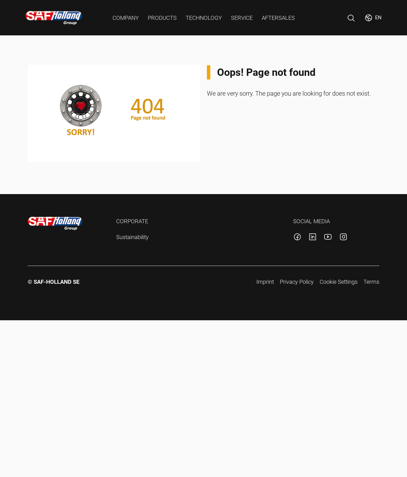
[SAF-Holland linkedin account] (312, 238)
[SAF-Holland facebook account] (297, 238)
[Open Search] (351, 18)
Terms (371, 281)
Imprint (265, 281)
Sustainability (132, 237)
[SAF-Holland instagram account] (343, 238)
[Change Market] (373, 18)
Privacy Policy (297, 281)
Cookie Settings (339, 281)
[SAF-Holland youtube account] (328, 238)
